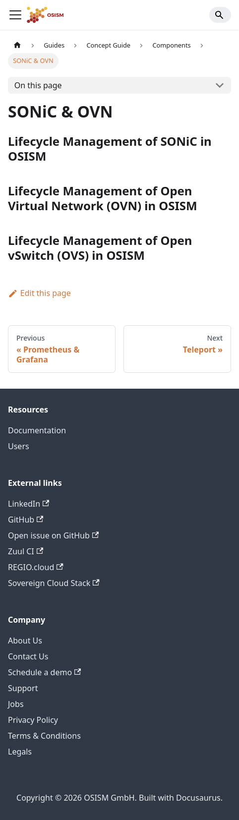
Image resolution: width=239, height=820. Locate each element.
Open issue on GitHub (53, 535)
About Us (25, 640)
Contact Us (28, 656)
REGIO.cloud (35, 567)
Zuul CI (25, 551)
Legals (20, 751)
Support (23, 688)
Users (18, 446)
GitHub (25, 519)
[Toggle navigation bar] (15, 14)
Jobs (16, 704)
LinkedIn (28, 503)
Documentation (37, 430)
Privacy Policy (33, 719)
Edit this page (39, 293)
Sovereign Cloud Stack (54, 583)
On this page (38, 85)
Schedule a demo (44, 672)
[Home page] (17, 45)
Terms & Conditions (44, 735)
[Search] (220, 15)
